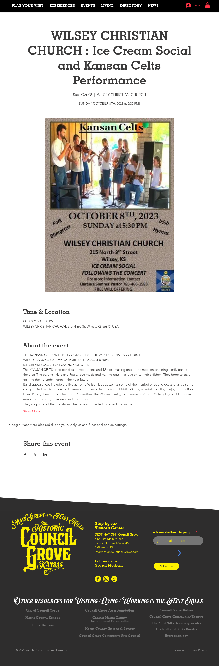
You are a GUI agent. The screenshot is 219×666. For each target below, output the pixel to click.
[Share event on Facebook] (25, 454)
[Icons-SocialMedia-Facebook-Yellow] (98, 579)
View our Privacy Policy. (191, 650)
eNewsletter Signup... (173, 532)
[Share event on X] (35, 454)
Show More (31, 411)
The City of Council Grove (48, 650)
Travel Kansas (43, 625)
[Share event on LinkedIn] (45, 454)
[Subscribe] (166, 566)
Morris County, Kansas (42, 618)
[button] (62, 5)
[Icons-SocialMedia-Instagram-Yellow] (106, 579)
